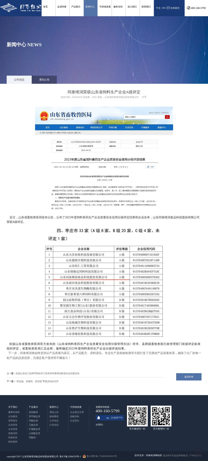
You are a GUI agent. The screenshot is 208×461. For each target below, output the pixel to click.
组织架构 (12, 442)
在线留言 (173, 7)
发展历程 (12, 433)
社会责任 (74, 420)
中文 (158, 8)
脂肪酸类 (33, 412)
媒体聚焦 (54, 416)
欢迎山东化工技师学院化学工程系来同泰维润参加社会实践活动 (47, 373)
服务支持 (118, 7)
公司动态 (19, 79)
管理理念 (12, 420)
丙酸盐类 (33, 420)
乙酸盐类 (33, 425)
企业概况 (12, 416)
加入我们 (132, 7)
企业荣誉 (12, 425)
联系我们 (146, 7)
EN (163, 8)
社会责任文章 (77, 412)
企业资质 (12, 429)
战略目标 (74, 416)
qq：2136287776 (109, 417)
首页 (45, 7)
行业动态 (54, 425)
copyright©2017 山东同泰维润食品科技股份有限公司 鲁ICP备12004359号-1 (44, 456)
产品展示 (75, 7)
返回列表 (188, 377)
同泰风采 (12, 437)
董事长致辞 (14, 412)
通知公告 (44, 79)
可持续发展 (105, 7)
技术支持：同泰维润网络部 (148, 455)
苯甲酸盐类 (34, 416)
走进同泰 (61, 7)
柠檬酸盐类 (34, 429)
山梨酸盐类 (34, 433)
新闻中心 (90, 7)
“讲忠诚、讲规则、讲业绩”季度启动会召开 (37, 381)
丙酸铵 (32, 437)
